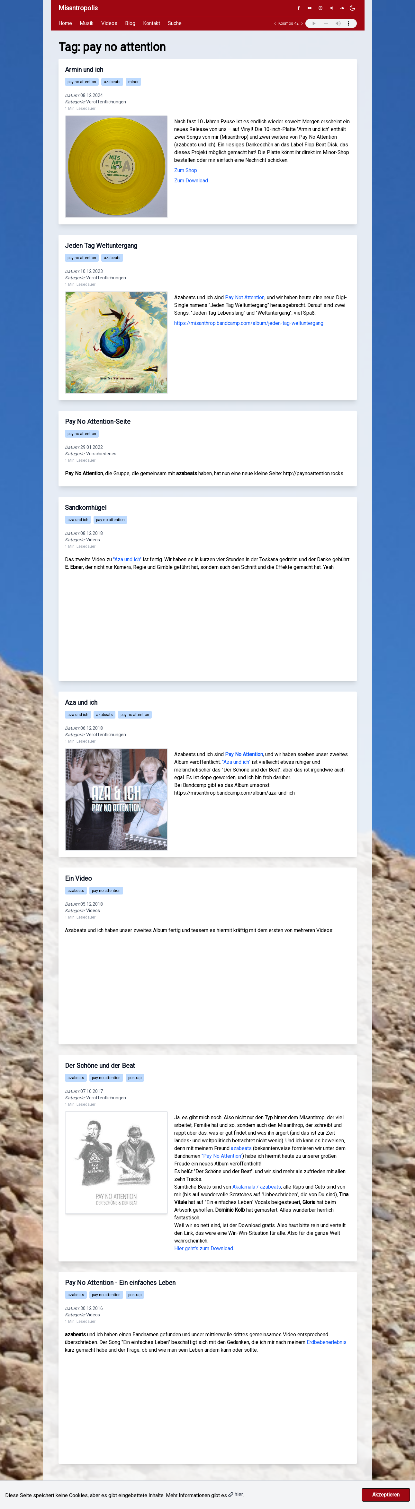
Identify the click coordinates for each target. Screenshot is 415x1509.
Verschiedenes (101, 453)
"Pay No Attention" (222, 1156)
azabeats (112, 82)
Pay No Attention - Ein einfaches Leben (120, 1283)
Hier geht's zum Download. (204, 1248)
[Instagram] (320, 8)
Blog (130, 23)
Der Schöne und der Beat (100, 1065)
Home (65, 23)
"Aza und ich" (127, 559)
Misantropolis (78, 8)
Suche (175, 23)
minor (133, 82)
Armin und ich (84, 70)
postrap (134, 1078)
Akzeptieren (386, 1495)
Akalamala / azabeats (256, 1187)
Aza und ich (81, 702)
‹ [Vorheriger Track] (275, 23)
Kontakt (151, 23)
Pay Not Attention (245, 297)
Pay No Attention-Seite (98, 421)
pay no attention (82, 82)
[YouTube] (309, 8)
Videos (109, 23)
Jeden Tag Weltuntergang (101, 245)
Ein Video (78, 878)
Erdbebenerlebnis (327, 1342)
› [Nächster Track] (302, 23)
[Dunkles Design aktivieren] (352, 8)
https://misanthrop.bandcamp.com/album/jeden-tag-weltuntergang (248, 323)
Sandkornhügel (85, 507)
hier (235, 1494)
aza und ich (78, 520)
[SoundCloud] (342, 8)
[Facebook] (298, 8)
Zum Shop (185, 170)
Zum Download (191, 181)
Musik (87, 23)
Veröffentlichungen (106, 101)
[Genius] (331, 8)
